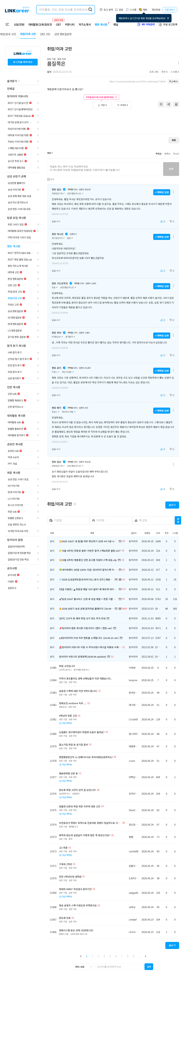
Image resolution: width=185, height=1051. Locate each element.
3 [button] (98, 956)
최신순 (176, 154)
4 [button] (104, 956)
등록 (171, 169)
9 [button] (133, 956)
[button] (81, 956)
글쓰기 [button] (172, 505)
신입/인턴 (19, 24)
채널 (115, 24)
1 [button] (86, 956)
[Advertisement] (113, 119)
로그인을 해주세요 (22, 62)
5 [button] (110, 956)
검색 (178, 520)
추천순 (159, 154)
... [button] (140, 956)
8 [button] (127, 956)
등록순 (167, 154)
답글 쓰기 (56, 221)
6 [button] (116, 956)
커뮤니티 (70, 24)
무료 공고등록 (167, 24)
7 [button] (122, 956)
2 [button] (92, 956)
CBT (58, 22)
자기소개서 (85, 24)
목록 (174, 140)
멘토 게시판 (101, 24)
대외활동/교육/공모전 (40, 24)
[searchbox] (119, 966)
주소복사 (173, 81)
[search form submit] (90, 9)
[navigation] (22, 89)
